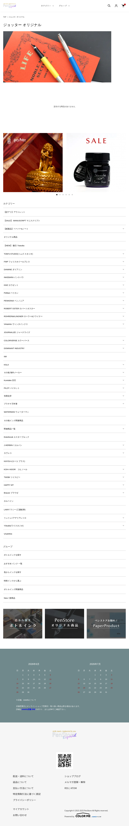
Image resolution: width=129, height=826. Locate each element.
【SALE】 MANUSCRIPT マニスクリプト (22, 220)
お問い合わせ (20, 815)
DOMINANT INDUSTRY (14, 348)
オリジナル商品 (10, 237)
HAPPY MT (9, 485)
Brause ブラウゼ (11, 493)
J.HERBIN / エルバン (13, 445)
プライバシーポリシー (24, 800)
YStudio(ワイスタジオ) (14, 526)
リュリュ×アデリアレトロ (15, 518)
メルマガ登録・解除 (75, 782)
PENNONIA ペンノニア (14, 301)
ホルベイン (9, 501)
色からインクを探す (12, 572)
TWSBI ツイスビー (12, 477)
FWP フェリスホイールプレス (17, 262)
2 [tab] (60, 194)
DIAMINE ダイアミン (13, 269)
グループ (63, 5)
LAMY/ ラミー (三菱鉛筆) (14, 509)
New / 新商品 (9, 598)
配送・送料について (23, 776)
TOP (4, 17)
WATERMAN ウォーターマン (16, 412)
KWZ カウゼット (11, 285)
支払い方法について (23, 788)
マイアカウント (21, 809)
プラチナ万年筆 (10, 404)
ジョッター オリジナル (16, 17)
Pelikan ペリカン (11, 293)
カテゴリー (46, 5)
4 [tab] (66, 194)
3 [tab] (63, 194)
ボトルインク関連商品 (13, 589)
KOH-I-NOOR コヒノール (15, 469)
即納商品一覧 (9, 429)
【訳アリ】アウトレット (14, 212)
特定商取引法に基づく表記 (27, 794)
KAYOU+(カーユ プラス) (14, 461)
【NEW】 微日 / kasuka (14, 245)
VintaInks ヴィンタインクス (16, 324)
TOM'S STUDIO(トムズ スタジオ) (18, 254)
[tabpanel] (33, 162)
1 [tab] (56, 194)
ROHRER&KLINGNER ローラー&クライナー (23, 316)
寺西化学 (8, 396)
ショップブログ (73, 776)
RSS (67, 788)
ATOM (74, 788)
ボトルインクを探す (12, 555)
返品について (20, 782)
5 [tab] (69, 194)
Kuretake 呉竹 (10, 380)
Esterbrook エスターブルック (16, 437)
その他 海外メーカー (13, 372)
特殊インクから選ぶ (12, 581)
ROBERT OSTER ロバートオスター (19, 308)
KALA (6, 365)
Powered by (83, 815)
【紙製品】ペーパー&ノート (16, 229)
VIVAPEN (8, 534)
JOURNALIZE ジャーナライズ (17, 332)
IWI (5, 356)
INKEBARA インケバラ (14, 277)
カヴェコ (8, 453)
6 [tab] (72, 194)
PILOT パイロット (12, 388)
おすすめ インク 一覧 (13, 563)
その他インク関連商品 (13, 420)
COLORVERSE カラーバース (16, 340)
